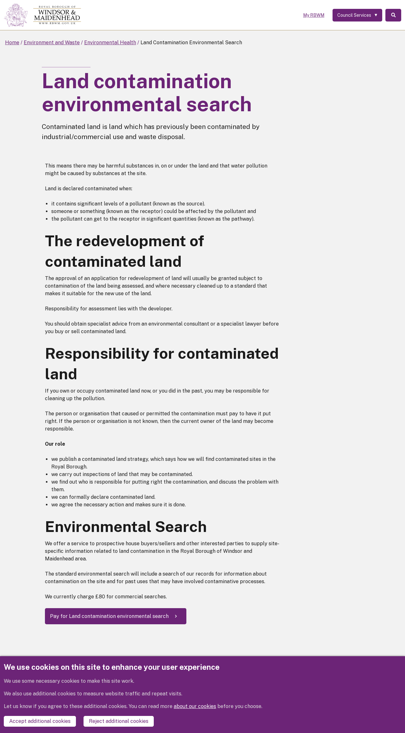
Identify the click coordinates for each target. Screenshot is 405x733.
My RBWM (313, 15)
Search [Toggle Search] (393, 15)
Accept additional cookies (40, 721)
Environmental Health (110, 43)
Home (12, 43)
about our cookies (195, 706)
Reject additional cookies (118, 721)
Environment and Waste (52, 43)
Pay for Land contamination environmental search (109, 616)
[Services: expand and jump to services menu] (357, 15)
